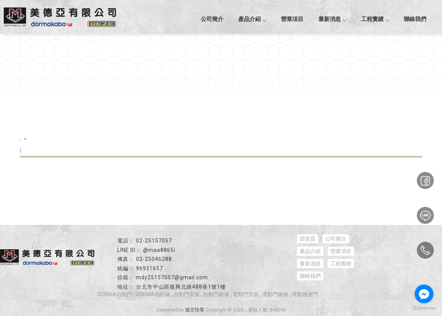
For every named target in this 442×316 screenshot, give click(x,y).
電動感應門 (305, 294)
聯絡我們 (415, 19)
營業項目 (292, 19)
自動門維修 (216, 294)
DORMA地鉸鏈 (153, 294)
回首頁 (307, 239)
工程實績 (375, 19)
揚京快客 (195, 310)
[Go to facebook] (424, 294)
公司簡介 (212, 19)
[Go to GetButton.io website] (424, 308)
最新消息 (332, 19)
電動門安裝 (246, 294)
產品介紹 (252, 19)
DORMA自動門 (115, 294)
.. (246, 310)
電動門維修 (275, 294)
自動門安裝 (186, 294)
